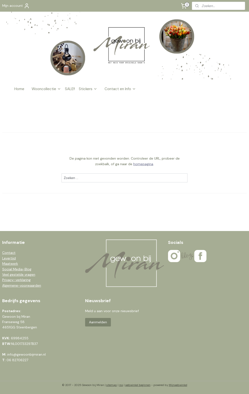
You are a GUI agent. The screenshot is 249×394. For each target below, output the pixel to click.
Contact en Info (120, 88)
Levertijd (9, 258)
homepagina (143, 164)
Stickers (88, 88)
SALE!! (70, 88)
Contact (9, 252)
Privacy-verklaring (16, 280)
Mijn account (16, 6)
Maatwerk (10, 263)
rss (121, 385)
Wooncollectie (46, 88)
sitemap (111, 385)
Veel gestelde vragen (18, 274)
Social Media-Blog (16, 269)
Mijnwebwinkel (178, 385)
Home (19, 88)
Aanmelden (98, 322)
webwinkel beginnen (138, 385)
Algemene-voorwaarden (21, 285)
